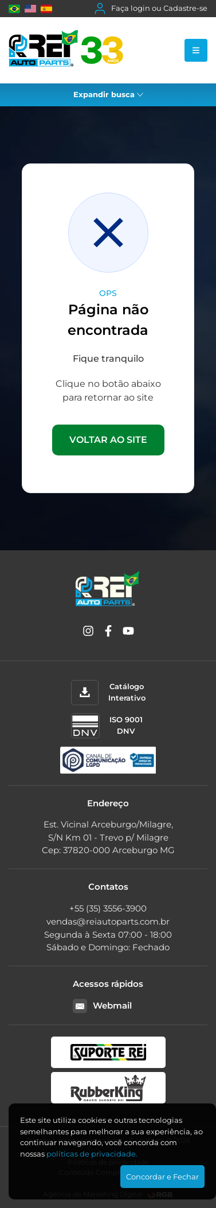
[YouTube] (128, 633)
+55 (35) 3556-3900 (108, 908)
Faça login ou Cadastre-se (151, 8)
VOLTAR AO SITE (108, 439)
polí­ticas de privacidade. (92, 1153)
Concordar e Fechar (162, 1176)
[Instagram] (88, 633)
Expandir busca (108, 94)
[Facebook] (108, 633)
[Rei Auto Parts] (66, 50)
